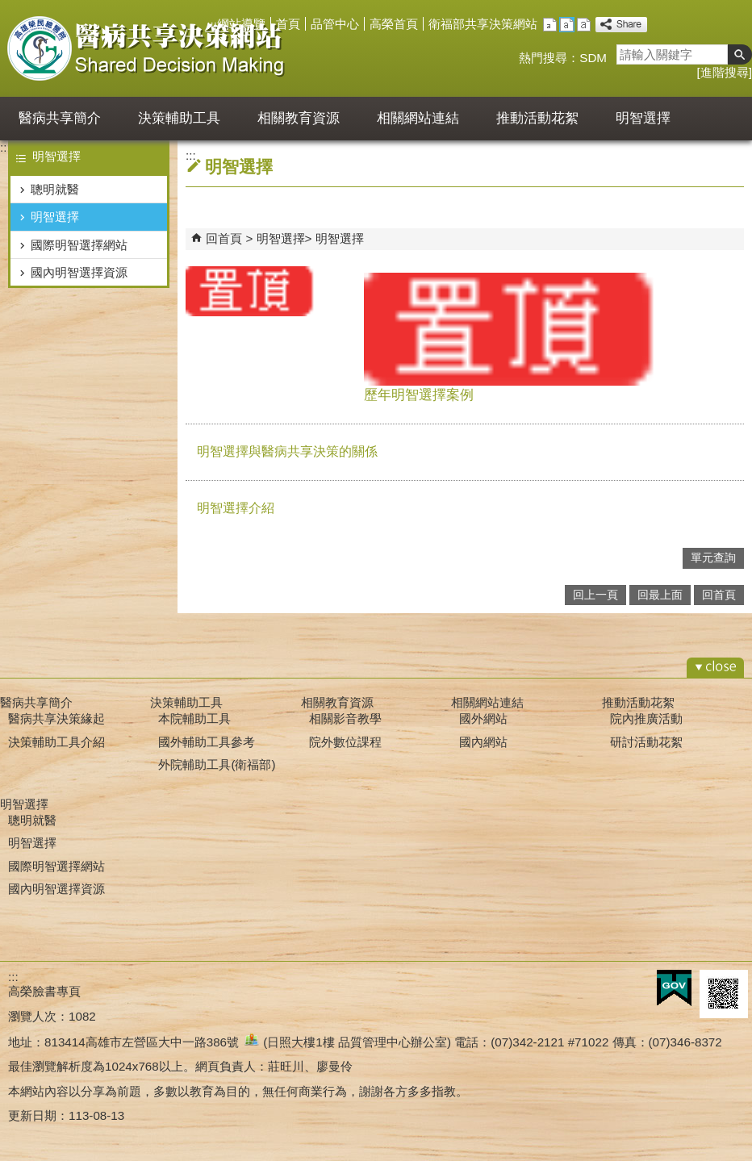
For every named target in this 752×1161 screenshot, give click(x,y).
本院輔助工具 (194, 718)
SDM (593, 58)
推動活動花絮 (537, 118)
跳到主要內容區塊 (8, 8)
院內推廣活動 (646, 718)
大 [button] (584, 24)
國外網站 (483, 718)
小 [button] (550, 24)
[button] (740, 54)
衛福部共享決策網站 (482, 24)
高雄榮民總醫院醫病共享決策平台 (148, 48)
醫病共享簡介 (60, 118)
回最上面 (660, 595)
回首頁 (224, 238)
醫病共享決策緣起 (56, 718)
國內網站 (483, 742)
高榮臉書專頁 (44, 991)
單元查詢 (713, 558)
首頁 (288, 24)
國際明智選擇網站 (79, 245)
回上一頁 (595, 595)
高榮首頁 (394, 24)
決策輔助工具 (179, 118)
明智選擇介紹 (235, 508)
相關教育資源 (298, 118)
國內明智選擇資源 (79, 272)
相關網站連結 (418, 118)
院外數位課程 (345, 742)
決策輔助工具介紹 (56, 742)
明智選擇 (643, 118)
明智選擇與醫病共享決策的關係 (287, 451)
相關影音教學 (345, 718)
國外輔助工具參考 (206, 742)
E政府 (674, 988)
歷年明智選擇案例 (554, 338)
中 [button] (566, 24)
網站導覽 (241, 24)
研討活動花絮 (646, 742)
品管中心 (335, 24)
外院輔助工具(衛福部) (216, 764)
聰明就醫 (55, 189)
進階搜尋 (724, 72)
